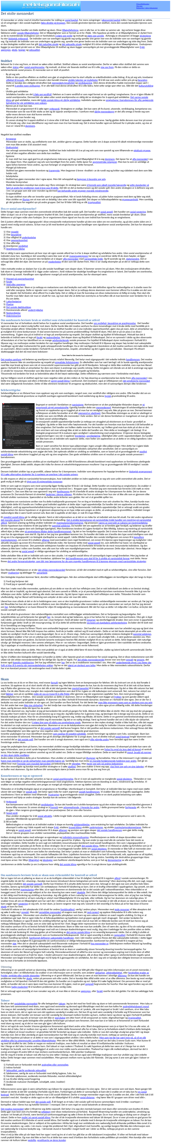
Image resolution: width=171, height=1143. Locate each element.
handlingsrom (133, 359)
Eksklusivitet (12, 147)
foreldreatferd (67, 909)
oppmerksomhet (19, 240)
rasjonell (89, 984)
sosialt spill (31, 791)
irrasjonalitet (94, 202)
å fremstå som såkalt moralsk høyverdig (106, 185)
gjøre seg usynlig (95, 35)
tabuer (62, 1003)
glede (14, 49)
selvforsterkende (60, 340)
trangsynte (54, 170)
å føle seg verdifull (42, 94)
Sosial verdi (12, 812)
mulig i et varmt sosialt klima (36, 1117)
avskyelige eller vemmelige (55, 1064)
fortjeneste (130, 807)
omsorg (140, 659)
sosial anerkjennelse (34, 67)
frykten (117, 696)
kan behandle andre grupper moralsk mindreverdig (82, 190)
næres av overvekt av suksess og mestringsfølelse (123, 522)
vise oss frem (107, 67)
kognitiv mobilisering (23, 662)
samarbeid (42, 572)
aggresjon (6, 49)
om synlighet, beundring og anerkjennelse (115, 323)
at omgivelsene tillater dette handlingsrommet (48, 531)
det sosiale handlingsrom (109, 830)
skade (4, 906)
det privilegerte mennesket (136, 380)
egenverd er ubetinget (89, 413)
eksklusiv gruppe (142, 150)
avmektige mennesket (50, 912)
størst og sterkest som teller (81, 665)
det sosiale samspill (50, 728)
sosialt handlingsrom (89, 791)
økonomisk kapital (111, 20)
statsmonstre (132, 258)
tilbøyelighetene (70, 30)
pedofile (32, 1140)
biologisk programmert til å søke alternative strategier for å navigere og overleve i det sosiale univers (76, 473)
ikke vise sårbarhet (33, 705)
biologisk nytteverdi (18, 38)
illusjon (26, 199)
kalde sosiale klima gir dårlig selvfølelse (60, 100)
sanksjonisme (96, 827)
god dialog (60, 1017)
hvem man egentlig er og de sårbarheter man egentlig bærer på (32, 760)
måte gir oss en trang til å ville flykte (52, 693)
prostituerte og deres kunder (51, 1140)
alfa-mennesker (71, 258)
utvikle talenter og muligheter (83, 80)
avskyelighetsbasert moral (136, 1006)
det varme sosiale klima (78, 932)
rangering (23, 903)
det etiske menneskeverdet (51, 569)
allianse (45, 539)
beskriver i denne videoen (59, 494)
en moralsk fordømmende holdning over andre (113, 760)
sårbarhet (100, 972)
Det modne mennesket (12, 1108)
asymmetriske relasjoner (105, 161)
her (6, 606)
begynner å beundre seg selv (91, 179)
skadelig (81, 892)
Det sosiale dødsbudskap (18, 307)
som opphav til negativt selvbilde (69, 733)
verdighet (23, 245)
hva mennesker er (99, 943)
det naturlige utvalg (48, 44)
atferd (117, 878)
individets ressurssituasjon (75, 837)
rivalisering (13, 572)
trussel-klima (75, 827)
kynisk (108, 395)
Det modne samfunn (11, 359)
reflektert (45, 1111)
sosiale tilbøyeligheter (28, 32)
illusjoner (90, 757)
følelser (9, 693)
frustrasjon (53, 794)
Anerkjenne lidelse (15, 248)
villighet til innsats (15, 80)
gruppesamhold (130, 199)
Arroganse (11, 138)
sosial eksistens (124, 778)
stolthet (72, 766)
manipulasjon (27, 889)
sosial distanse (87, 1097)
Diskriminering (13, 315)
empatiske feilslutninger (67, 362)
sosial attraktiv (45, 815)
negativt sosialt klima (14, 517)
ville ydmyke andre (99, 739)
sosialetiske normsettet (25, 1003)
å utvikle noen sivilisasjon (27, 85)
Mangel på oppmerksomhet (20, 278)
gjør (14, 943)
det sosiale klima (90, 845)
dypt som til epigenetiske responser (44, 481)
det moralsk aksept (10, 519)
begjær (22, 49)
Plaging (9, 304)
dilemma (122, 975)
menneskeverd (103, 407)
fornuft (54, 682)
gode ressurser (122, 909)
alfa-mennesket (140, 159)
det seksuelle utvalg (72, 44)
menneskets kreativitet (63, 82)
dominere (30, 125)
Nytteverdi (11, 801)
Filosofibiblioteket (142, 4)
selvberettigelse (82, 824)
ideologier (48, 860)
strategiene (145, 35)
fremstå (54, 807)
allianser (63, 830)
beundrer (142, 80)
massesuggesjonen (78, 255)
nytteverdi (54, 108)
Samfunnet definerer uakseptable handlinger (51, 937)
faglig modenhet (19, 986)
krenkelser (80, 435)
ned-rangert (93, 912)
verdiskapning (85, 82)
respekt (15, 231)
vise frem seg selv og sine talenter (127, 766)
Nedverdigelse (13, 312)
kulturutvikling (146, 85)
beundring (16, 234)
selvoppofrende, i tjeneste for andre (81, 807)
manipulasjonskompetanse (69, 522)
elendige (76, 763)
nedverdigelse (53, 337)
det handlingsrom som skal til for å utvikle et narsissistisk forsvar (98, 558)
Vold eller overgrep (15, 284)
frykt (142, 47)
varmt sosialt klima (60, 380)
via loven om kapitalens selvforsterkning (107, 622)
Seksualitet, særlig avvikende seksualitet (26, 1070)
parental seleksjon (61, 525)
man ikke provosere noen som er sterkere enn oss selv (125, 702)
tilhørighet (34, 860)
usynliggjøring (93, 435)
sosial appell (106, 211)
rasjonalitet (119, 935)
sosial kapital (71, 20)
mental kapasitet (80, 688)
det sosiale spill (25, 739)
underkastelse (29, 237)
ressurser (91, 619)
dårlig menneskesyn (104, 111)
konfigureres (63, 491)
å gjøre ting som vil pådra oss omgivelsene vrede (56, 722)
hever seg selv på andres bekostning (105, 763)
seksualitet (34, 49)
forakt (9, 281)
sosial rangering (138, 211)
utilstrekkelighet (114, 972)
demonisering (114, 860)
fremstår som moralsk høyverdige (34, 763)
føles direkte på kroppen (53, 22)
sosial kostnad (122, 736)
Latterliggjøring (13, 301)
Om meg (139, 6)
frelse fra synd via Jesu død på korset (122, 749)
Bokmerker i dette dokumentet (147, 8)
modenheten (54, 261)
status (16, 67)
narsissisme (77, 404)
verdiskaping (47, 804)
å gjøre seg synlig (63, 35)
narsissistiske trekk (93, 258)
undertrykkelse (35, 309)
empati (129, 659)
